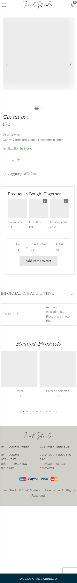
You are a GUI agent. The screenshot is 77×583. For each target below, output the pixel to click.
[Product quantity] (13, 159)
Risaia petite (59, 222)
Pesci (26, 391)
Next (70, 64)
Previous (7, 64)
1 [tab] (36, 108)
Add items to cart (38, 261)
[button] (20, 411)
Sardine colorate (64, 391)
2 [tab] (41, 108)
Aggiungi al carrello (38, 578)
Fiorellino (35, 222)
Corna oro (15, 222)
